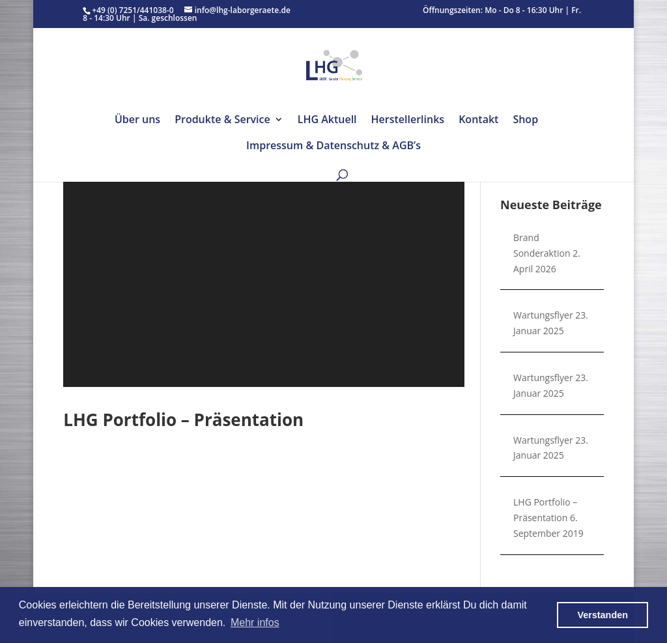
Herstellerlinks (408, 120)
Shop (525, 120)
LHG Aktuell (327, 120)
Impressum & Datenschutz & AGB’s (333, 146)
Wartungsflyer (543, 315)
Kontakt (478, 120)
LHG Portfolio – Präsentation (183, 419)
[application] (263, 270)
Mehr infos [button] (255, 622)
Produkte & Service (222, 120)
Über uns (137, 120)
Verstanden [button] (602, 615)
